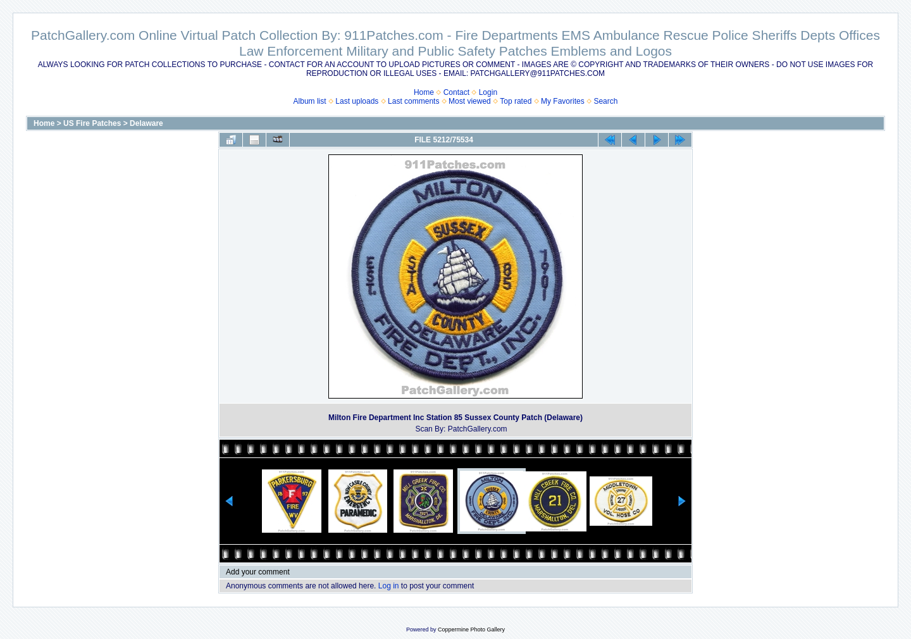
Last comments (413, 101)
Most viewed (470, 101)
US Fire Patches (92, 123)
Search (605, 101)
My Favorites (563, 101)
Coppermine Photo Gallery (471, 629)
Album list (310, 101)
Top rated (515, 101)
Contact (456, 92)
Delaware (146, 123)
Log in (388, 585)
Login (488, 92)
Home (424, 92)
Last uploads (356, 101)
